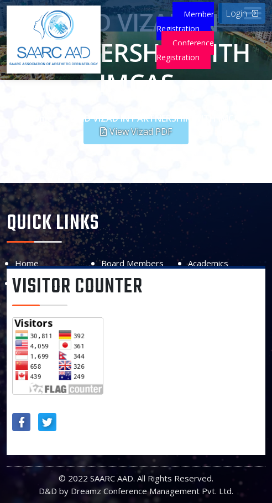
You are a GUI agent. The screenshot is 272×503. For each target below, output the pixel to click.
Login (242, 13)
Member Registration (185, 21)
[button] (136, 131)
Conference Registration (185, 50)
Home (40, 118)
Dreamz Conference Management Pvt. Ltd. (152, 490)
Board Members (132, 263)
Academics (208, 263)
